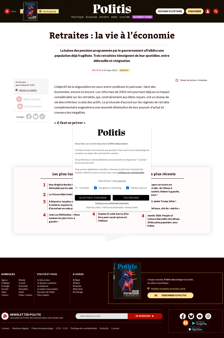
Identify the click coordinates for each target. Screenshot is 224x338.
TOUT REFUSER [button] (131, 197)
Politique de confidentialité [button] (113, 207)
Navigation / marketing (107, 187)
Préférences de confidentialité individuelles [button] (112, 203)
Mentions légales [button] (131, 207)
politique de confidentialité (131, 172)
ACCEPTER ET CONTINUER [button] (92, 197)
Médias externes (136, 187)
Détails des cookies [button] (93, 207)
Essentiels (82, 187)
